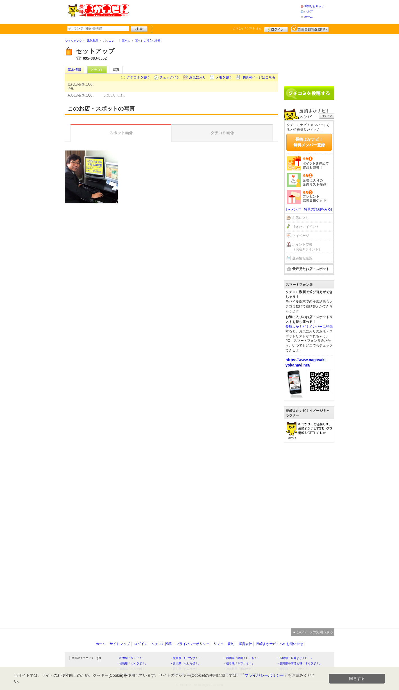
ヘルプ (308, 11)
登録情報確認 (302, 258)
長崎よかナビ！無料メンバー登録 (309, 142)
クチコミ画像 (222, 133)
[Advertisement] (214, 11)
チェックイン (170, 77)
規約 (231, 644)
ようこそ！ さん (247, 28)
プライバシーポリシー (193, 644)
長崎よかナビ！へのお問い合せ (279, 644)
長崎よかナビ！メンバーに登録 (309, 327)
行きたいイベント (305, 227)
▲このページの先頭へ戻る (313, 632)
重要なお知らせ (314, 6)
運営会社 (245, 644)
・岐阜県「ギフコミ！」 (238, 663)
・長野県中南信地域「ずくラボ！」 (299, 663)
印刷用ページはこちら (258, 77)
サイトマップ (120, 644)
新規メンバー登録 (310, 28)
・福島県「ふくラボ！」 (132, 663)
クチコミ (97, 70)
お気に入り (197, 77)
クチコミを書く (138, 77)
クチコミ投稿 (161, 644)
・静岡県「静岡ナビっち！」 (241, 658)
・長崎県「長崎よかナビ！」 (295, 658)
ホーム (308, 16)
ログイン (276, 28)
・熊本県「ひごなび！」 (185, 658)
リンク (219, 644)
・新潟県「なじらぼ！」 (185, 663)
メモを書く (224, 77)
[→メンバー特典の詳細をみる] (309, 209)
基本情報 (74, 70)
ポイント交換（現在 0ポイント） (307, 246)
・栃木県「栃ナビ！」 (131, 658)
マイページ (300, 236)
